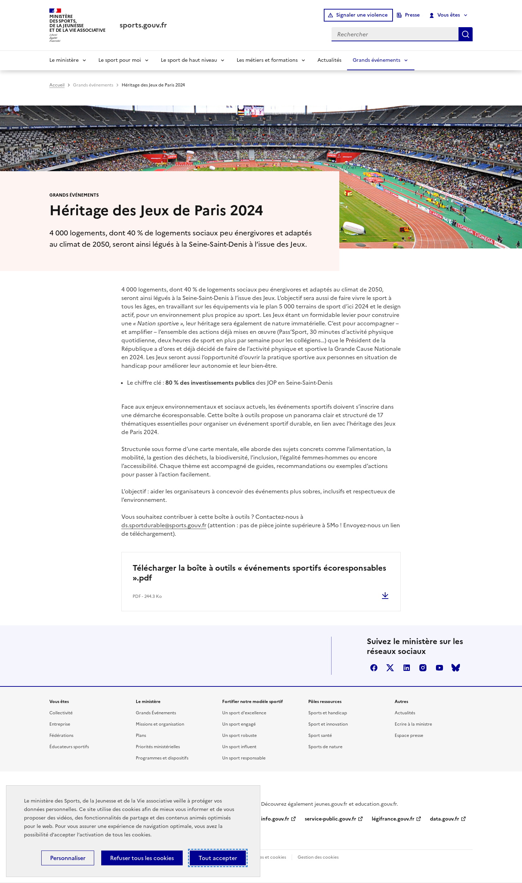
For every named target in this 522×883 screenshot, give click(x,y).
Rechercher (466, 34)
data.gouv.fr (444, 819)
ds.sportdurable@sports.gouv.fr (163, 525)
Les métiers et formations (267, 60)
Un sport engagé (239, 724)
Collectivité (61, 713)
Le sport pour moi (119, 60)
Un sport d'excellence (244, 713)
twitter (390, 668)
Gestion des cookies (318, 857)
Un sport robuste (239, 735)
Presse (412, 15)
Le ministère (64, 60)
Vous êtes (445, 15)
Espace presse (409, 735)
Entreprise (59, 724)
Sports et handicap (327, 713)
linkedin (407, 668)
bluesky (456, 668)
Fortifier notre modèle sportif (252, 701)
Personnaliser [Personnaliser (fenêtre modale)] (67, 858)
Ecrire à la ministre (413, 724)
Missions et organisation (160, 724)
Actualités (329, 60)
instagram (423, 668)
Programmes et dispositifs (162, 758)
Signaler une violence (362, 15)
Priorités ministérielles (158, 747)
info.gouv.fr (275, 819)
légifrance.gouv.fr (393, 819)
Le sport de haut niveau (189, 60)
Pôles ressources (324, 701)
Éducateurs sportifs (69, 747)
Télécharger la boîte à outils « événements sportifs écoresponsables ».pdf (259, 573)
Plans (141, 735)
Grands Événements (156, 713)
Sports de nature (325, 747)
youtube (439, 668)
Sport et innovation (328, 724)
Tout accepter (218, 858)
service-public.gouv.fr (330, 819)
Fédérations (61, 735)
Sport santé (320, 735)
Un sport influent (239, 747)
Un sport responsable (244, 758)
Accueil (57, 85)
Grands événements (376, 60)
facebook (374, 668)
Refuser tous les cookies (142, 858)
